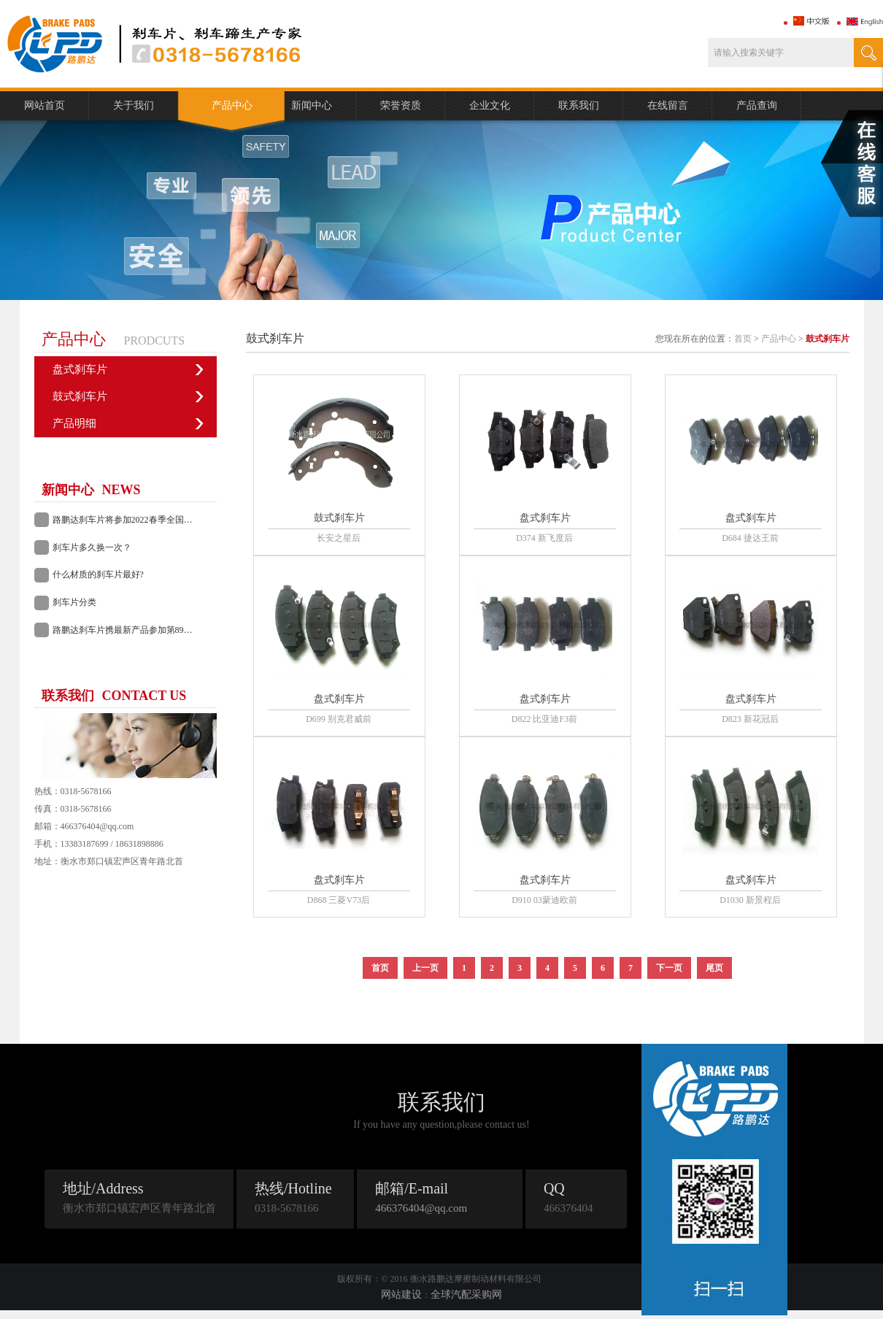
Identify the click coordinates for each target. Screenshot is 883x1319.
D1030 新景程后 (750, 900)
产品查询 (756, 105)
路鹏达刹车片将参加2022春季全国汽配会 (131, 520)
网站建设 (401, 1294)
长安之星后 (338, 538)
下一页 (669, 968)
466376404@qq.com (421, 1208)
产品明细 (74, 423)
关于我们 (133, 105)
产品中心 (232, 105)
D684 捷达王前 (750, 538)
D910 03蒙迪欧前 (544, 900)
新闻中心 (311, 105)
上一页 (425, 968)
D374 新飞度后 (544, 538)
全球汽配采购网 (466, 1294)
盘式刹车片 (80, 369)
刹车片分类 (74, 602)
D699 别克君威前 (338, 719)
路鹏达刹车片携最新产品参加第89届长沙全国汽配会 (131, 630)
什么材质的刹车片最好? (98, 574)
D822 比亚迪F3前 (544, 719)
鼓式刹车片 (80, 396)
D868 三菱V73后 (338, 900)
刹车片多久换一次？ (92, 547)
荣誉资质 (400, 105)
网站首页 (44, 105)
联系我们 (578, 105)
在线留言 (667, 105)
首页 (743, 339)
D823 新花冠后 (750, 719)
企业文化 (489, 105)
